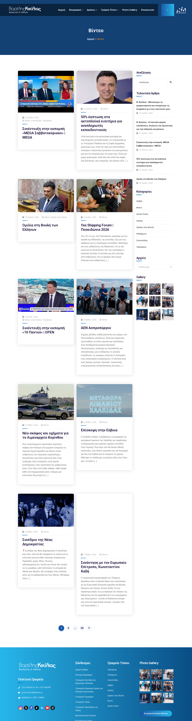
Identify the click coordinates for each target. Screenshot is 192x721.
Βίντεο (27, 120)
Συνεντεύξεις (36, 120)
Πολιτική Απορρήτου (148, 717)
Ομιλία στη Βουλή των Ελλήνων (151, 179)
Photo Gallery (129, 9)
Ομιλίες (139, 220)
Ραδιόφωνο (141, 233)
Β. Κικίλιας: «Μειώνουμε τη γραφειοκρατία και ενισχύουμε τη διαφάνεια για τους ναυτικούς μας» (153, 105)
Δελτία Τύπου (142, 214)
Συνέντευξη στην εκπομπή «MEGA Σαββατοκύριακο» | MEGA (43, 133)
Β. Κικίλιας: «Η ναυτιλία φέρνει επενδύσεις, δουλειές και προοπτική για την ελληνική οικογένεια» (154, 125)
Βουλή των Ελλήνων (83, 695)
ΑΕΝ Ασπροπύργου (96, 328)
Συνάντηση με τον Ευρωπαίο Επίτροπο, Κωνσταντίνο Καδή (103, 514)
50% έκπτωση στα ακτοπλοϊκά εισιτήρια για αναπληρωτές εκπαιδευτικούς (151, 162)
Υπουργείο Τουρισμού (84, 666)
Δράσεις (91, 9)
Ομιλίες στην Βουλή (59, 217)
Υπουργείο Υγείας (82, 671)
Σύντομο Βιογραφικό (83, 644)
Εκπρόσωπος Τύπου (84, 690)
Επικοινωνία (147, 9)
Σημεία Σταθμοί (81, 639)
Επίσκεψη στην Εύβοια (99, 430)
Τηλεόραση (47, 120)
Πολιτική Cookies (166, 717)
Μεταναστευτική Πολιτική (85, 685)
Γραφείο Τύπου (108, 9)
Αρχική (61, 9)
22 (82, 597)
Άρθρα (139, 201)
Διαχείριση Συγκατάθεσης (156, 683)
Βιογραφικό (75, 9)
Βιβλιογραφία (80, 700)
